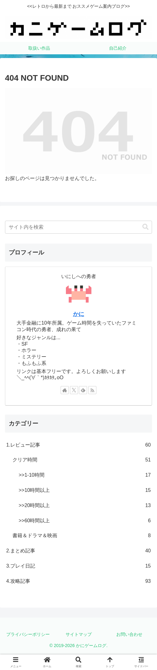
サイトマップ (79, 634)
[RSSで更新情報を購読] (92, 390)
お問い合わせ (129, 634)
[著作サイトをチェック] (65, 390)
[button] (145, 227)
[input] (78, 227)
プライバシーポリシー (28, 634)
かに (78, 314)
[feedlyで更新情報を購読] (83, 390)
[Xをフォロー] (74, 390)
